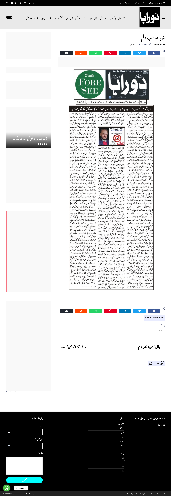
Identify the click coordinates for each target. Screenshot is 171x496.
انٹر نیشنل (103, 17)
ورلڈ (123, 466)
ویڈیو (90, 17)
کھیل (96, 17)
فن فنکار (122, 453)
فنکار (84, 17)
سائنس (77, 17)
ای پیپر (43, 17)
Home (38, 493)
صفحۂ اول (121, 17)
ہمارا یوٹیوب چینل (32, 17)
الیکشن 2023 (59, 17)
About (138, 2)
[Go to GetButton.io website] (6, 493)
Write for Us (125, 2)
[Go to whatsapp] (6, 488)
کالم (50, 17)
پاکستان (112, 17)
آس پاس (69, 17)
